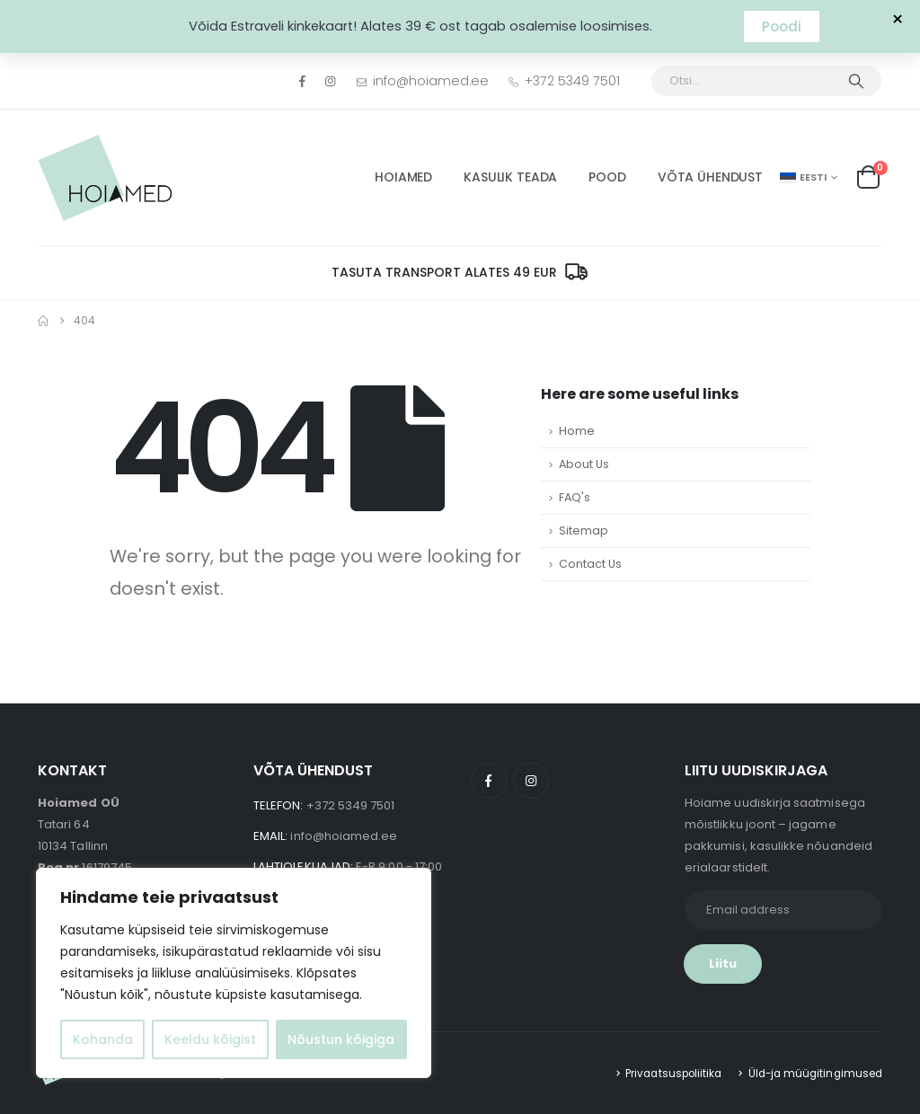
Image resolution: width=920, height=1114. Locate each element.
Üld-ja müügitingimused (815, 1073)
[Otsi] (856, 81)
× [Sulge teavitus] (897, 19)
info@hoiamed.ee (423, 81)
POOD (606, 177)
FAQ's (574, 497)
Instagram (531, 781)
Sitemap (583, 530)
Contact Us (590, 563)
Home (577, 430)
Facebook (489, 781)
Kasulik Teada (510, 177)
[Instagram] (330, 81)
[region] (233, 973)
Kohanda (103, 1039)
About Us (584, 464)
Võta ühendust (710, 177)
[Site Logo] (105, 177)
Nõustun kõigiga (341, 1039)
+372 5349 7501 (563, 81)
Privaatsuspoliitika (673, 1073)
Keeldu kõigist (210, 1039)
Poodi (781, 26)
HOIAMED (403, 177)
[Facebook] (302, 81)
